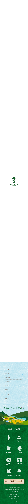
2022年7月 (7, 394)
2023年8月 (7, 340)
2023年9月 (7, 335)
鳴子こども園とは (14, 494)
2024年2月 (7, 319)
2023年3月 (7, 360)
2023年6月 (7, 348)
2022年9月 (7, 385)
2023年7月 (7, 344)
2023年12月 (7, 327)
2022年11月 (7, 377)
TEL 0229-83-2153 (14, 491)
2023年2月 (7, 365)
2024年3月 (7, 315)
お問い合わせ (14, 498)
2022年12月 (7, 373)
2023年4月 (7, 356)
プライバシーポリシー (14, 496)
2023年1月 (7, 369)
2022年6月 (7, 398)
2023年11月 (7, 331)
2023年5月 (7, 352)
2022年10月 (7, 381)
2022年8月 (7, 389)
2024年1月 (7, 323)
